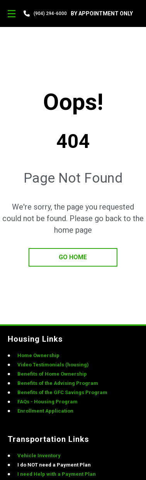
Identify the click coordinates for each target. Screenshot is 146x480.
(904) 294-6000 (50, 13)
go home (73, 257)
